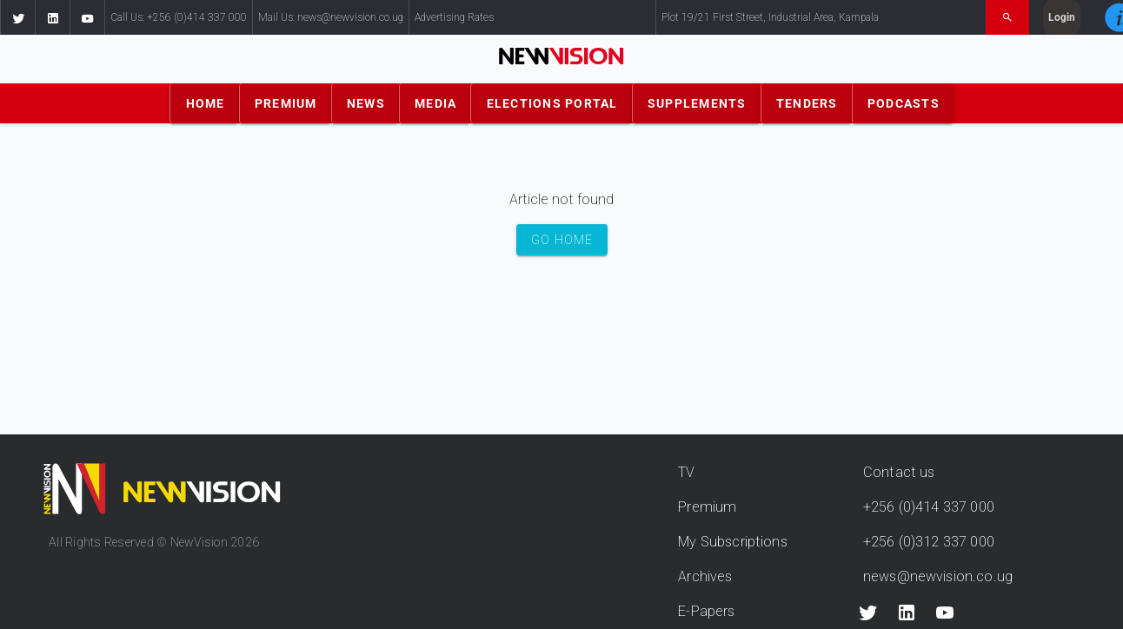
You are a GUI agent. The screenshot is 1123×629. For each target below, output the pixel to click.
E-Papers (706, 611)
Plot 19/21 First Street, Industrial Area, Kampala (770, 17)
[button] (17, 17)
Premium (707, 507)
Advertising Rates (454, 17)
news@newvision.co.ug (938, 576)
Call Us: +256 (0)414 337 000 (178, 17)
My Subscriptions (732, 541)
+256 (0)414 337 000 (928, 507)
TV (686, 472)
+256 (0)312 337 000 (928, 541)
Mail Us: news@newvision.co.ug (330, 17)
